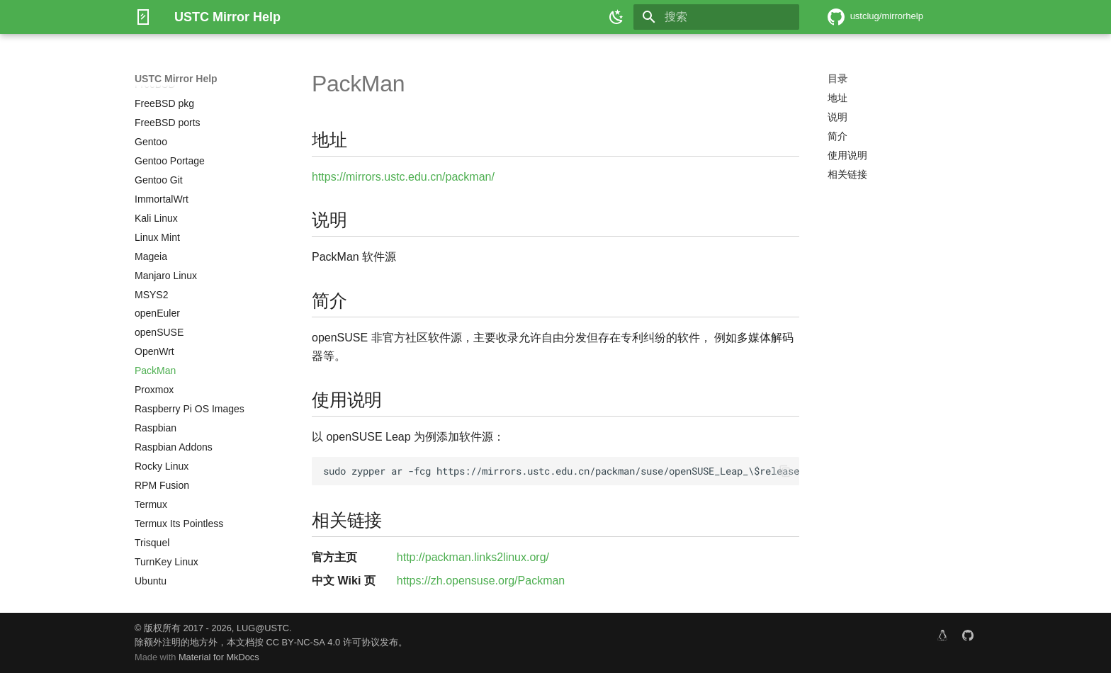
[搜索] (716, 17)
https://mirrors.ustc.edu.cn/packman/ (403, 177)
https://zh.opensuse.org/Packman (481, 581)
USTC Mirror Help (176, 78)
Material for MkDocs (219, 657)
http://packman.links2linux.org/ (473, 557)
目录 (837, 78)
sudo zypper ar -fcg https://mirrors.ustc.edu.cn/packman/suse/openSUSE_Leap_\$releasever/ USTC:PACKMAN (561, 471)
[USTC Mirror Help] (143, 17)
